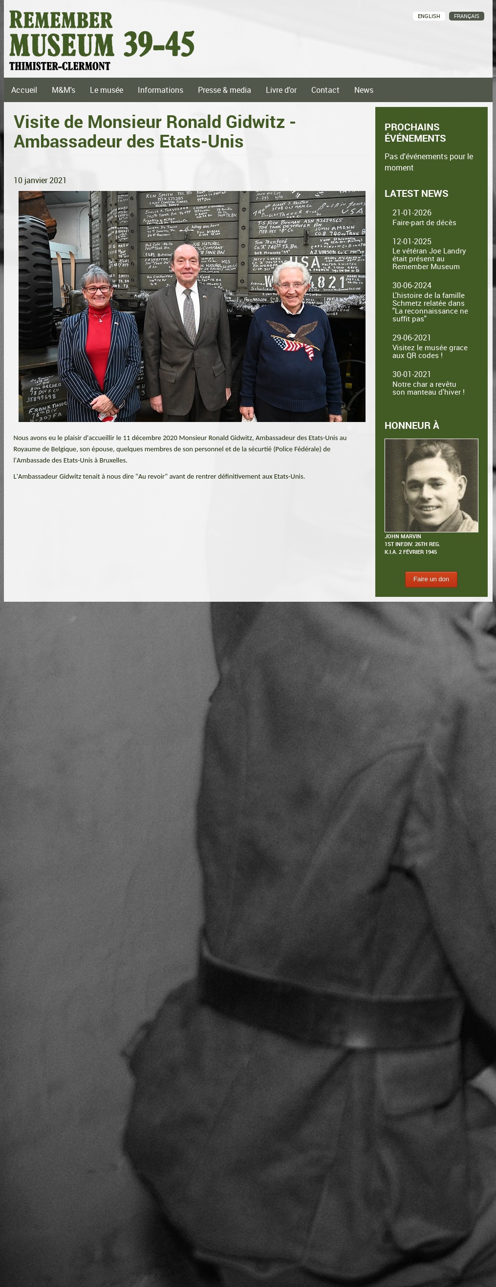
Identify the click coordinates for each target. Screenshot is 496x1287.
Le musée (106, 89)
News (363, 89)
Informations (160, 89)
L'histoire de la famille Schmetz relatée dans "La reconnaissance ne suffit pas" (430, 306)
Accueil (24, 89)
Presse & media (224, 89)
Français (466, 16)
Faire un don (431, 579)
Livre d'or (281, 89)
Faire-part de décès (424, 222)
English (429, 16)
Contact (325, 89)
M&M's (63, 89)
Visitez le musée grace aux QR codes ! (430, 351)
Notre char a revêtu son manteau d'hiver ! (428, 388)
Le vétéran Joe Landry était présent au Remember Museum (429, 258)
